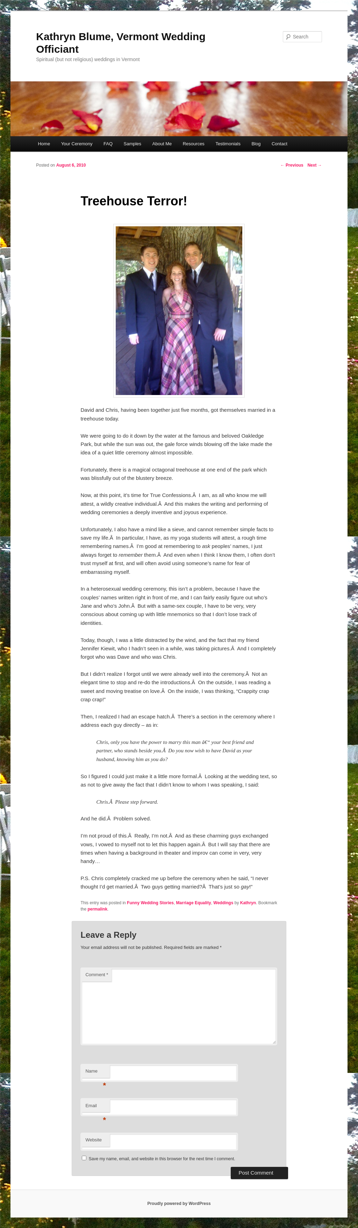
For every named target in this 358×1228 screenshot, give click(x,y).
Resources (194, 143)
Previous (291, 165)
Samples (133, 143)
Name (95, 1073)
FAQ (108, 143)
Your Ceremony (77, 143)
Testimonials (228, 143)
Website (93, 1139)
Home (44, 143)
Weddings (223, 902)
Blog (255, 143)
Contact (279, 143)
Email (95, 1107)
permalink (97, 909)
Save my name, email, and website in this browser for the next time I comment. (162, 1158)
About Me (162, 143)
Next (314, 165)
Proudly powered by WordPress (178, 1203)
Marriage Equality (193, 902)
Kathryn (248, 902)
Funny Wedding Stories (150, 902)
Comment (96, 974)
